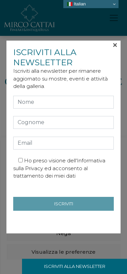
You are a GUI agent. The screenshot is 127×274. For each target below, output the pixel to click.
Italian (76, 4)
